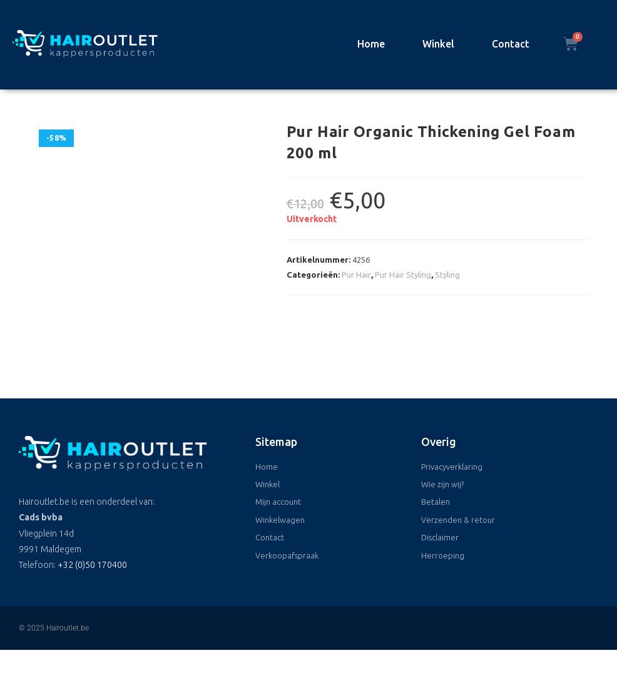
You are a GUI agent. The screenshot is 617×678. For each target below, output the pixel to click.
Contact (510, 43)
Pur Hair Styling (403, 274)
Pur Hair (356, 274)
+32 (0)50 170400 (92, 565)
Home (371, 43)
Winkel (438, 43)
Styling (447, 274)
